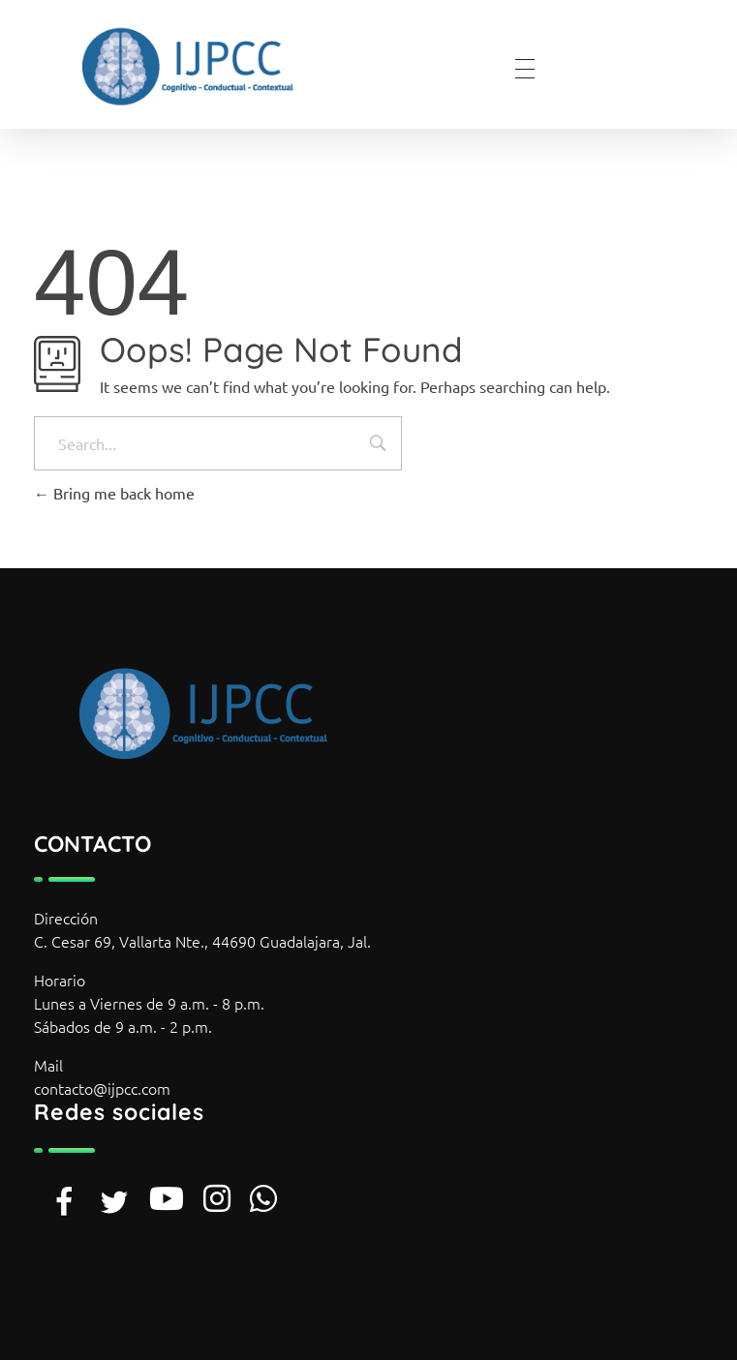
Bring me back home (114, 492)
